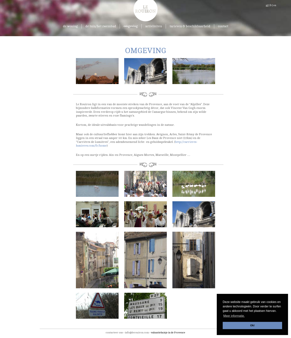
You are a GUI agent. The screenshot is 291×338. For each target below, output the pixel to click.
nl (267, 5)
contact (223, 26)
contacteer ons (114, 332)
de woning (70, 26)
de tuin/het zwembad (100, 26)
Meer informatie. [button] (234, 315)
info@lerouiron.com (137, 332)
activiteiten (153, 26)
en (274, 5)
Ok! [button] (252, 325)
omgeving (131, 26)
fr (271, 5)
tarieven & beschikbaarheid (190, 26)
